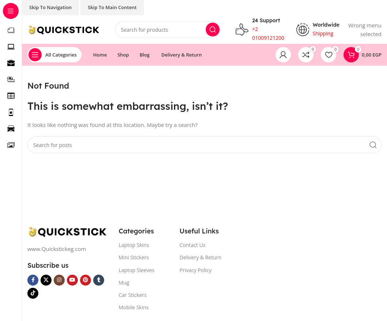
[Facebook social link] (32, 280)
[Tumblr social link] (98, 280)
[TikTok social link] (32, 293)
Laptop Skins (134, 245)
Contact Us (192, 245)
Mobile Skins (134, 308)
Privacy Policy (195, 270)
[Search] (168, 30)
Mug (124, 282)
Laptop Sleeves (137, 270)
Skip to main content (112, 7)
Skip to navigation (50, 7)
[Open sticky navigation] (54, 55)
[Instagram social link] (59, 280)
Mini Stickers (134, 258)
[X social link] (46, 280)
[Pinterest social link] (85, 280)
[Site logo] (63, 29)
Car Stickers (133, 295)
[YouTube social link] (72, 280)
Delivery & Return (200, 258)
